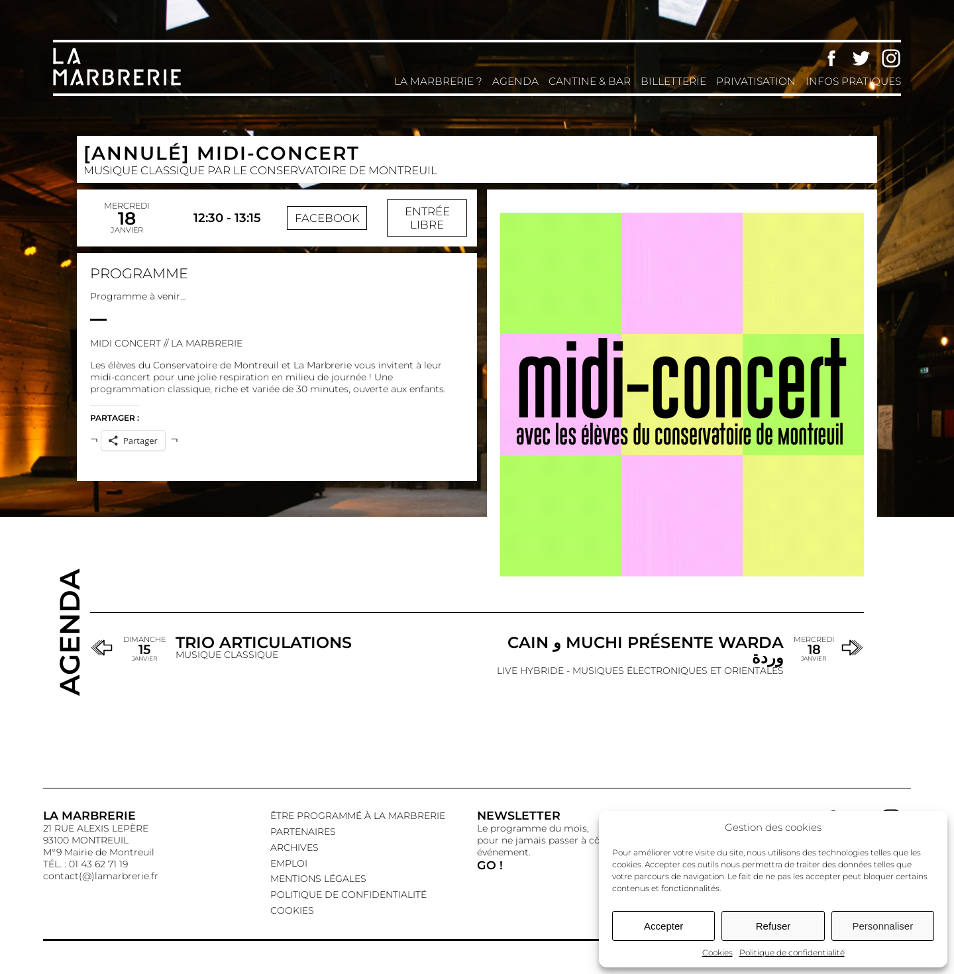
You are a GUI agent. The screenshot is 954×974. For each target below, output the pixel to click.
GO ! (490, 865)
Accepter (663, 926)
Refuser (773, 926)
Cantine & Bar (590, 81)
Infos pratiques (853, 81)
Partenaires (303, 832)
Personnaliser (882, 926)
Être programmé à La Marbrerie (357, 816)
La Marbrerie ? (438, 81)
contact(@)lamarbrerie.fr (100, 876)
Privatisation (756, 81)
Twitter (861, 58)
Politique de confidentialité (792, 952)
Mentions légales (318, 879)
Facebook (831, 58)
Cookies (717, 952)
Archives (294, 847)
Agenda (515, 81)
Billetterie (673, 81)
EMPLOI (288, 863)
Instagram (891, 58)
